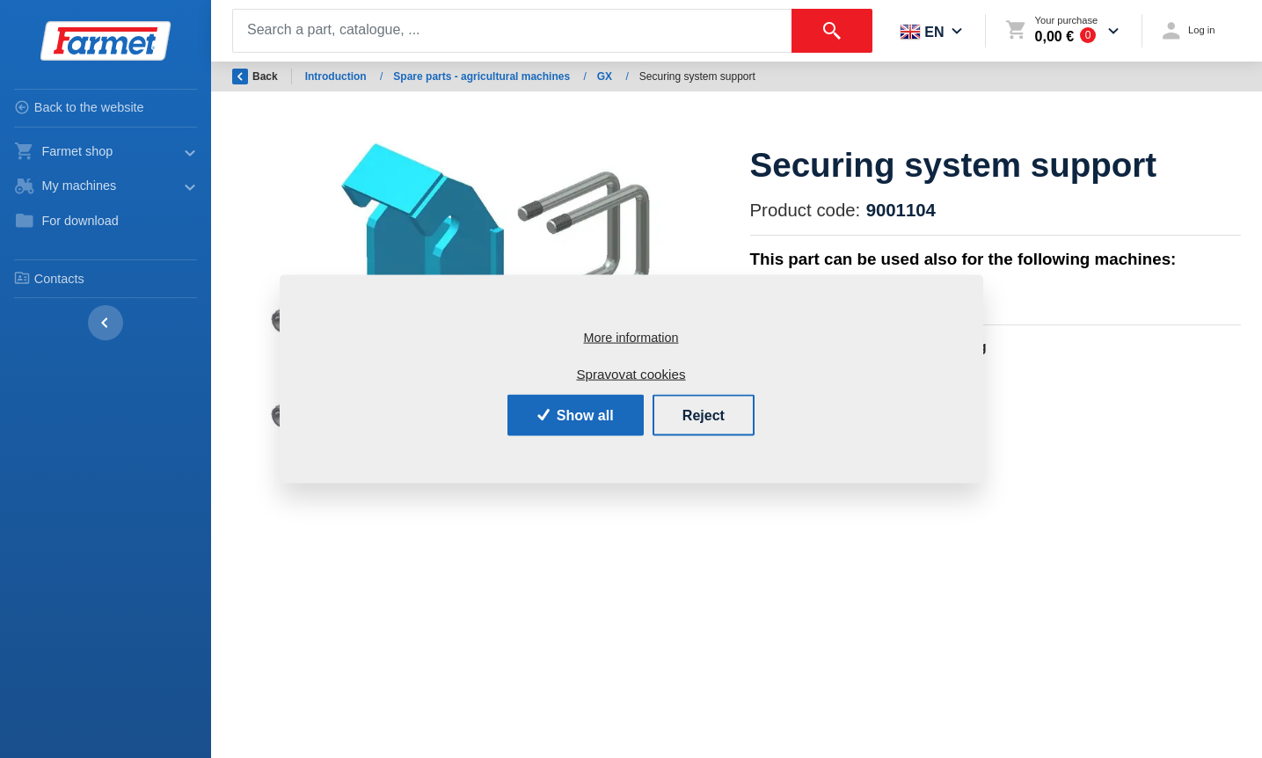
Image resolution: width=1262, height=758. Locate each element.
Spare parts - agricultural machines (483, 76)
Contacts (49, 278)
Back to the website (79, 107)
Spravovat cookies (630, 374)
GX (606, 76)
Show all (575, 414)
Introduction (337, 76)
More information (631, 338)
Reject (703, 414)
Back (255, 76)
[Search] (512, 31)
